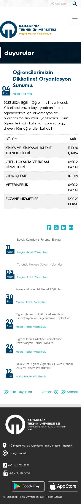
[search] (75, 3)
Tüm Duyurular (21, 391)
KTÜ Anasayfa (57, 3)
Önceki (47, 391)
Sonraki (72, 391)
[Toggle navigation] (75, 20)
